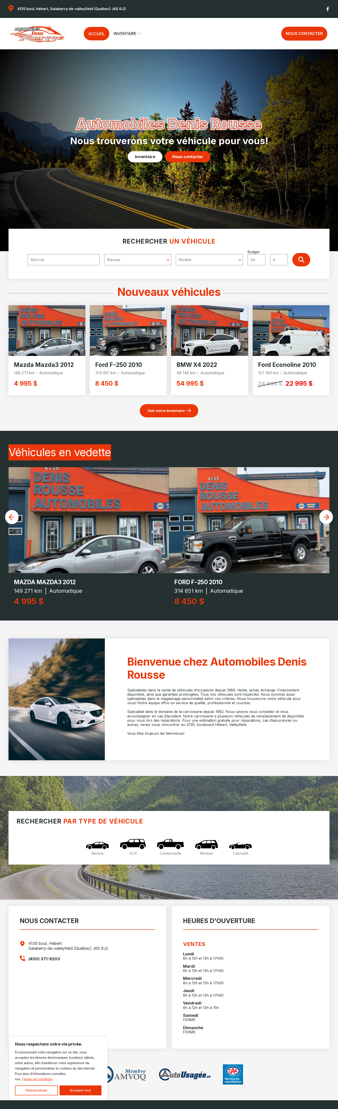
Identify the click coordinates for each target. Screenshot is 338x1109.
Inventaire (125, 33)
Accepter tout (80, 1090)
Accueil (96, 33)
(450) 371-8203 (44, 958)
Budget (270, 257)
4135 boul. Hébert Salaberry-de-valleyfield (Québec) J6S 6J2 (68, 946)
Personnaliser (36, 1090)
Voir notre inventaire (166, 410)
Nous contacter (304, 33)
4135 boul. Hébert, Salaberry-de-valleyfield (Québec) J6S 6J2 (71, 9)
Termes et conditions (37, 1079)
